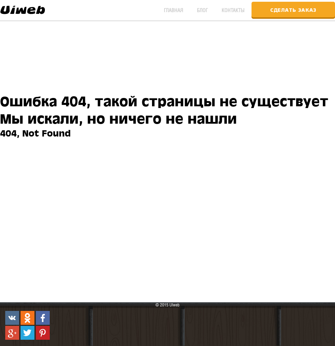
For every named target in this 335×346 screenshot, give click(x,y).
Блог (202, 10)
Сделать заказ (293, 9)
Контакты (233, 10)
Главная (173, 10)
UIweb (22, 9)
